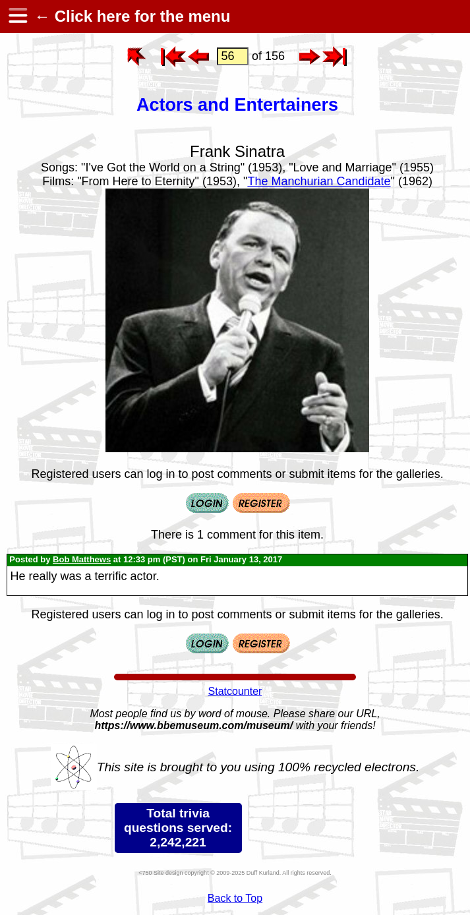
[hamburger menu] (17, 16)
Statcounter (235, 691)
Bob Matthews (82, 559)
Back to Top (235, 898)
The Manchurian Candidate (318, 181)
